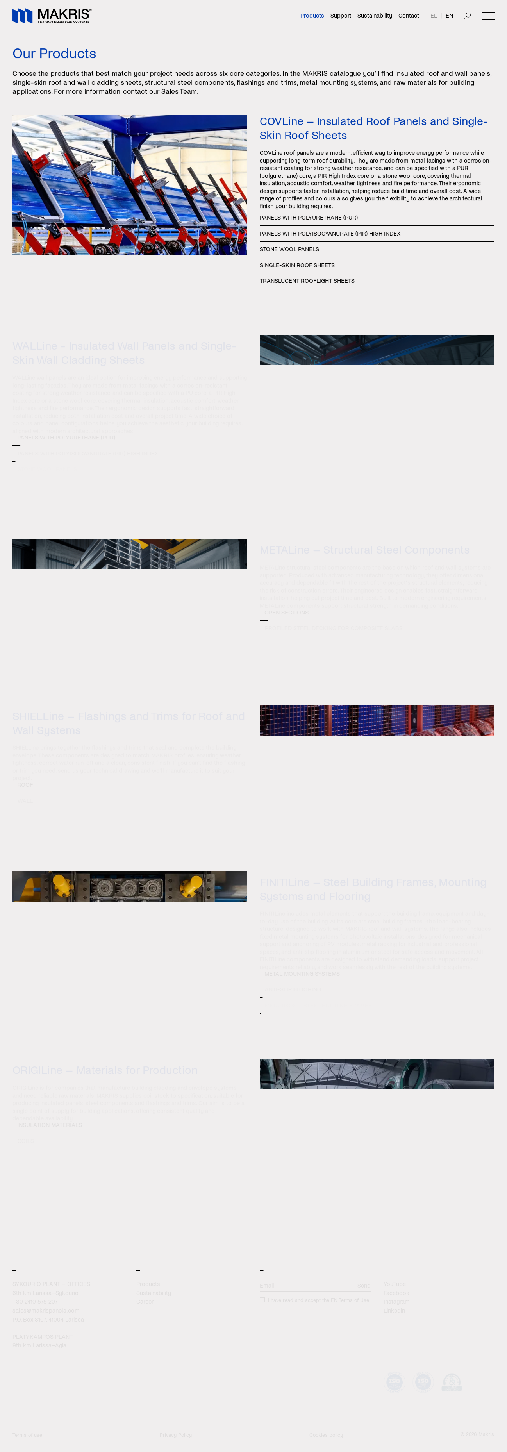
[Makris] (52, 16)
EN (449, 16)
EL (433, 16)
